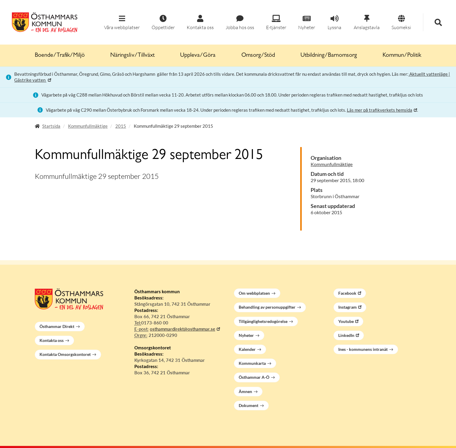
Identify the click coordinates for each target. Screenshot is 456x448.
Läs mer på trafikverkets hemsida (379, 110)
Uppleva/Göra (198, 56)
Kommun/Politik (402, 56)
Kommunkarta (252, 363)
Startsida (51, 126)
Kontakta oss (52, 340)
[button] (122, 23)
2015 (120, 126)
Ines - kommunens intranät (363, 349)
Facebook (347, 293)
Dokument (248, 405)
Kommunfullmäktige (88, 126)
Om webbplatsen (254, 293)
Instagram (347, 307)
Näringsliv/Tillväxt (132, 56)
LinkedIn (346, 335)
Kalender (247, 349)
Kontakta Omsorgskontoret (65, 354)
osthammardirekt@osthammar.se (182, 329)
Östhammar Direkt (57, 326)
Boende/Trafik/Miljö (60, 56)
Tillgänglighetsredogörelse (263, 321)
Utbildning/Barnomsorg (329, 56)
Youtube (346, 321)
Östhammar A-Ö (254, 377)
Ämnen (245, 391)
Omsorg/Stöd (258, 56)
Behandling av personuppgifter (267, 307)
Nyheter (246, 335)
